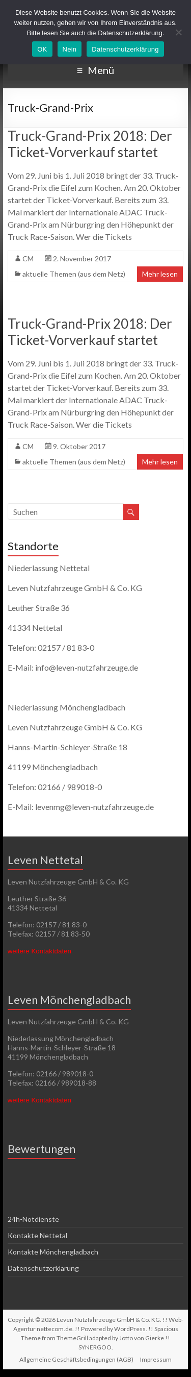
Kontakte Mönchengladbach (53, 1251)
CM (28, 258)
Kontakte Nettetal (37, 1235)
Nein (70, 49)
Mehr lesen (160, 273)
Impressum (156, 1359)
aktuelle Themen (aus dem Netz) (73, 273)
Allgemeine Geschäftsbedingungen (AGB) (76, 1359)
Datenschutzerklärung (43, 1268)
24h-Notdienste (33, 1219)
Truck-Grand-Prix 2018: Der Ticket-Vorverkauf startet (90, 144)
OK (42, 49)
